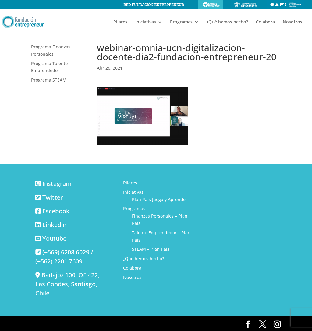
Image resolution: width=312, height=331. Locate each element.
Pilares (120, 22)
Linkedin (54, 225)
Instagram (57, 183)
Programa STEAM (48, 80)
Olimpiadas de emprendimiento (245, 4)
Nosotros (292, 22)
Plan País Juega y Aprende (159, 199)
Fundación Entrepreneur (210, 4)
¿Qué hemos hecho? (227, 22)
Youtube (54, 238)
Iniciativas (145, 22)
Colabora (265, 22)
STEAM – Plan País (150, 249)
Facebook (55, 211)
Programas (181, 22)
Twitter (52, 197)
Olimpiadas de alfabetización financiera (285, 4)
